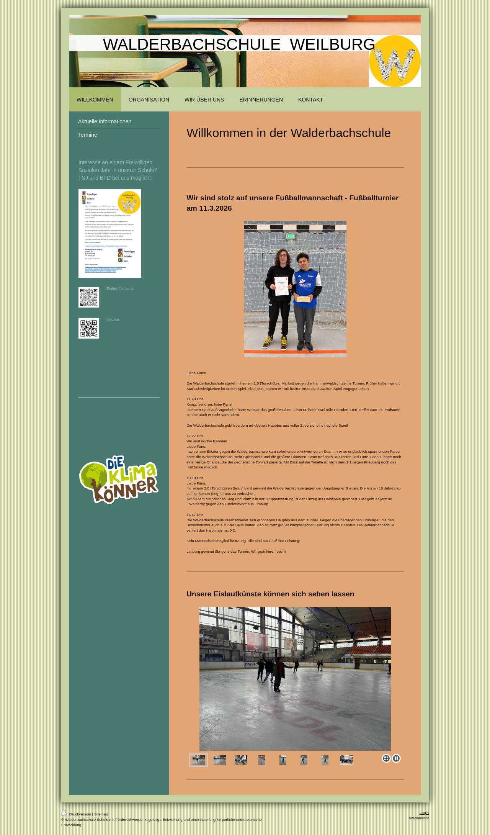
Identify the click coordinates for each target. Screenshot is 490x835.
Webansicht (419, 818)
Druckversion (76, 814)
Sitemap (101, 814)
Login (424, 812)
